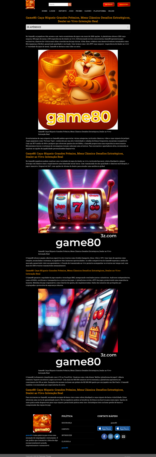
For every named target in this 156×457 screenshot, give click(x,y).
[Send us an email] (123, 433)
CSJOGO (127, 454)
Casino (87, 11)
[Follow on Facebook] (104, 433)
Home (44, 11)
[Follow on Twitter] (117, 433)
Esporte (62, 11)
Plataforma (100, 11)
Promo (79, 11)
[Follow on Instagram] (111, 433)
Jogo (71, 11)
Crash (111, 11)
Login (52, 11)
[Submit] (69, 4)
